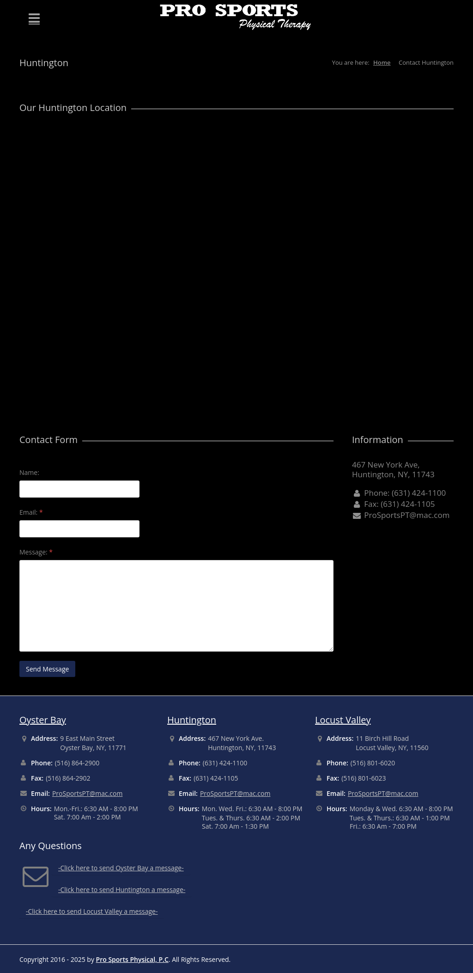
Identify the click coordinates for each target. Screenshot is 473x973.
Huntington (191, 720)
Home (382, 62)
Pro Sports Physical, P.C (132, 959)
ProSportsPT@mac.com (87, 793)
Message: (36, 552)
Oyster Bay (42, 720)
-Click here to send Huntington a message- (121, 889)
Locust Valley (343, 720)
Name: (29, 472)
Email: (31, 512)
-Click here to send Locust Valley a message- (92, 911)
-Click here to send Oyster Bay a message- (121, 867)
